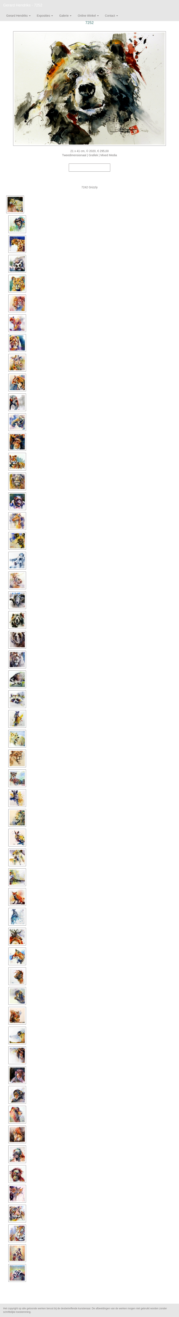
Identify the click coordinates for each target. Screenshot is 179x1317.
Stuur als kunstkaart (89, 173)
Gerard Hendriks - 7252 (22, 5)
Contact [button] (111, 15)
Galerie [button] (65, 15)
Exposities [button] (45, 15)
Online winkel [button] (88, 15)
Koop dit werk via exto (89, 167)
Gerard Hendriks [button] (18, 15)
